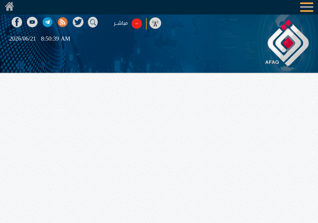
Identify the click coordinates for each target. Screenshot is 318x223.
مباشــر (121, 23)
